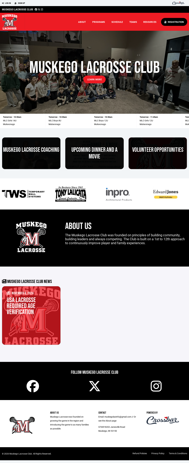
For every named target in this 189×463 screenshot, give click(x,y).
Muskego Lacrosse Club (17, 9)
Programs (98, 21)
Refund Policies (140, 456)
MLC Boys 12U (101, 120)
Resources (149, 21)
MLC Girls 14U (9, 120)
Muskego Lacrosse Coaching (31, 150)
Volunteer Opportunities (157, 150)
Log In (6, 3)
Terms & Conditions (178, 456)
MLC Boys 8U (55, 120)
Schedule (117, 21)
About (82, 21)
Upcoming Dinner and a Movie (94, 153)
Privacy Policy (157, 456)
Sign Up (20, 3)
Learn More (94, 79)
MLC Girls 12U (146, 120)
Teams (133, 21)
